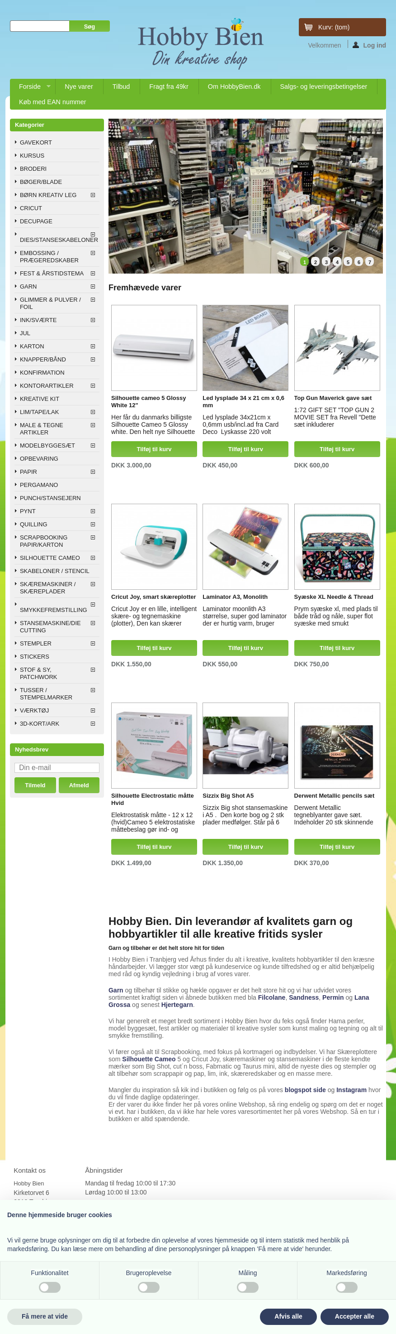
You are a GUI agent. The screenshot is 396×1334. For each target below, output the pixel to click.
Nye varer (79, 86)
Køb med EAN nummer (52, 102)
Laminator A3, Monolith (235, 596)
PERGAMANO (39, 485)
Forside (30, 88)
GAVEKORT (36, 142)
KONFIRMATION (42, 372)
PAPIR (28, 471)
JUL (25, 333)
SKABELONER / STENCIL (55, 571)
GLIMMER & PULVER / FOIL (50, 303)
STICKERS (34, 656)
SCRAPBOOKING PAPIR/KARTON (43, 541)
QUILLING (33, 524)
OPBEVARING (39, 458)
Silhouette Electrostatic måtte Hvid (152, 799)
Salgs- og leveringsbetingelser (324, 86)
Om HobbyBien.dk (234, 86)
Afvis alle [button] (288, 1316)
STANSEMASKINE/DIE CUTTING (50, 627)
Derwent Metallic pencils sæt (334, 795)
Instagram (351, 1089)
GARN (28, 286)
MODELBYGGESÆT (47, 445)
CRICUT (31, 208)
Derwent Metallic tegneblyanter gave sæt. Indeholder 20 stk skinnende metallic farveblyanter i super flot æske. (334, 814)
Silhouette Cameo (148, 1059)
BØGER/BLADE (41, 181)
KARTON (32, 346)
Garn (115, 990)
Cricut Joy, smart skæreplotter (153, 596)
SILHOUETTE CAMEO (50, 557)
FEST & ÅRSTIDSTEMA (52, 273)
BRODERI (33, 168)
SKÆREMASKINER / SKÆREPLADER (48, 588)
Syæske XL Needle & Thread (333, 596)
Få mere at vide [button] (45, 1316)
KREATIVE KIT (39, 398)
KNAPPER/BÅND (43, 359)
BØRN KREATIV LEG (48, 195)
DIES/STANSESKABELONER (59, 239)
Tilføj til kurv (154, 449)
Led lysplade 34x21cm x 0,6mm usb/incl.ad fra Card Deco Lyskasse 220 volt (240, 423)
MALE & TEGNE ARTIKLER (41, 429)
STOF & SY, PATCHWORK (38, 673)
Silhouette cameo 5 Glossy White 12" (148, 402)
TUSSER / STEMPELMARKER (46, 694)
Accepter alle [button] (354, 1316)
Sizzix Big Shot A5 (228, 795)
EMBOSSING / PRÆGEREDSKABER (49, 257)
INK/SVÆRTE (38, 320)
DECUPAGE (36, 221)
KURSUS (32, 155)
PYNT (28, 511)
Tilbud (121, 86)
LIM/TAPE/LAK (39, 412)
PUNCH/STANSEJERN (50, 498)
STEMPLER (36, 643)
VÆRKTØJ (34, 710)
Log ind (370, 45)
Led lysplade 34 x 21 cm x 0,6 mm (243, 402)
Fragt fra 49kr (168, 86)
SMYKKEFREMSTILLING (53, 610)
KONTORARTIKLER (47, 385)
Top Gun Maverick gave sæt (333, 398)
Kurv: (333, 27)
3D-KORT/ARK (39, 723)
